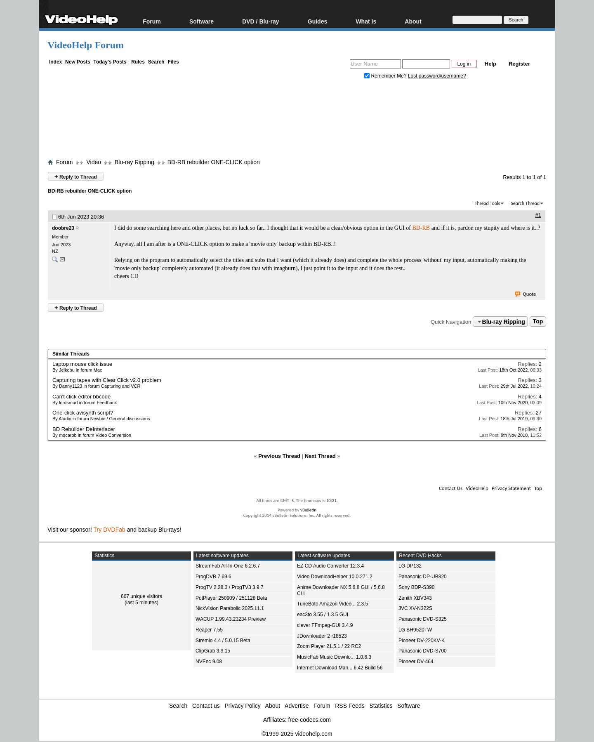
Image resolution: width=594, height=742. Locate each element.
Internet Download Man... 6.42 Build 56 (339, 668)
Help (490, 64)
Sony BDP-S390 (416, 587)
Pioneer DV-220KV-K (421, 640)
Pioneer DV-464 (416, 661)
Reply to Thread (75, 176)
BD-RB (421, 228)
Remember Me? (386, 76)
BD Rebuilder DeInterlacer (83, 429)
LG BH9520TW (415, 630)
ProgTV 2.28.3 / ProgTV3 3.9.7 (230, 587)
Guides (317, 21)
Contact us (206, 705)
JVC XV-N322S (415, 608)
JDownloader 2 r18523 (322, 636)
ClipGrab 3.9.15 (213, 651)
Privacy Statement (511, 488)
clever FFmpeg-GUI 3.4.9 (325, 625)
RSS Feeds (350, 705)
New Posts (77, 62)
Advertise (297, 705)
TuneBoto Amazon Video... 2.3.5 (332, 604)
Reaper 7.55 (209, 630)
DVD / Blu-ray (260, 21)
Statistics (381, 705)
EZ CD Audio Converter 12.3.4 (330, 566)
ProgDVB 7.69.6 (213, 576)
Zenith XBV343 (415, 598)
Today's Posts (109, 62)
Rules (138, 62)
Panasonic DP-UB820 (422, 576)
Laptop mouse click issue (82, 364)
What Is (366, 21)
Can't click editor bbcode (81, 396)
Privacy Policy (243, 705)
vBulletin (308, 510)
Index (55, 62)
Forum (152, 21)
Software (201, 21)
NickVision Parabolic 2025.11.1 (230, 608)
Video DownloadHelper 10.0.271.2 (334, 576)
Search (156, 62)
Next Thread (320, 456)
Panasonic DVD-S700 (422, 651)
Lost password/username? (437, 76)
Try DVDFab (109, 529)
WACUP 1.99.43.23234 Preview (231, 619)
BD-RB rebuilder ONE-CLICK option (213, 162)
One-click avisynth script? (82, 413)
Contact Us (450, 488)
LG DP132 (410, 566)
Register (519, 64)
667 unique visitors (141, 596)
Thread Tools (487, 203)
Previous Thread (279, 456)
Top (538, 321)
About (413, 21)
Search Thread (525, 203)
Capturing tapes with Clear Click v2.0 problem (106, 380)
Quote (526, 294)
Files (173, 62)
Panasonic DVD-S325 (422, 619)
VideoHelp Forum (85, 45)
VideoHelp (477, 488)
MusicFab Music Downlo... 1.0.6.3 (334, 657)
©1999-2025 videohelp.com (297, 733)
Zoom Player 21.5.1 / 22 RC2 (329, 646)
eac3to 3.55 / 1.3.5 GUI (322, 614)
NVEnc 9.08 (209, 661)
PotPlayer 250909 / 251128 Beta (231, 598)
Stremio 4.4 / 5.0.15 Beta (223, 640)
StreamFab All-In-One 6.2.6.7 (228, 566)
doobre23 (63, 228)
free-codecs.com (309, 719)
